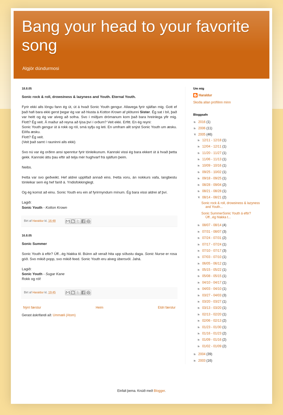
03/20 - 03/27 (212, 301)
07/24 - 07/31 (212, 238)
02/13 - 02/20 (212, 314)
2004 (202, 354)
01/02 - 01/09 (212, 346)
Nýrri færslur (32, 307)
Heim (99, 307)
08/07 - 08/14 (212, 225)
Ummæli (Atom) (64, 315)
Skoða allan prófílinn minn (212, 102)
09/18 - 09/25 (212, 178)
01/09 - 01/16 (212, 340)
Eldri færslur (167, 307)
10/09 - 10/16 (212, 165)
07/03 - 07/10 (212, 257)
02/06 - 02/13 (212, 320)
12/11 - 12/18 (212, 140)
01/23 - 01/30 (212, 327)
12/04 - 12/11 (212, 146)
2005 (202, 134)
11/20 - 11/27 (212, 153)
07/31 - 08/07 (212, 231)
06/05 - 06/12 (212, 263)
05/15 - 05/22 (212, 270)
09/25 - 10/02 (212, 172)
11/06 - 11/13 (212, 159)
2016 (202, 122)
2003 (202, 360)
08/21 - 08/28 (212, 191)
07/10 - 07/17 (212, 251)
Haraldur (205, 95)
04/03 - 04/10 (212, 289)
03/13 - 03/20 (212, 308)
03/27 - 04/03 (212, 295)
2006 (202, 128)
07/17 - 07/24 (212, 244)
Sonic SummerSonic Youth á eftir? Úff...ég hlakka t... (226, 215)
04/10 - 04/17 (212, 282)
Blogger (159, 391)
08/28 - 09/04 (212, 185)
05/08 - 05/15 (212, 276)
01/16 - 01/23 (212, 333)
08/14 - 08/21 (212, 197)
